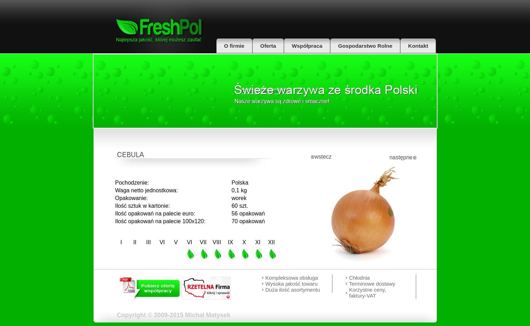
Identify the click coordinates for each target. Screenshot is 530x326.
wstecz (323, 157)
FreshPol (159, 26)
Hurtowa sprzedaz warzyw (326, 93)
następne (401, 157)
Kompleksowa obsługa (292, 278)
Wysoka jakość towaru (292, 284)
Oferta (268, 46)
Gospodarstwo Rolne (365, 46)
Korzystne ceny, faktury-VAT (367, 293)
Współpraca (307, 46)
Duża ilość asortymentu (293, 290)
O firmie (234, 46)
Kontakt (418, 46)
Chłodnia (359, 278)
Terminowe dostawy (372, 284)
